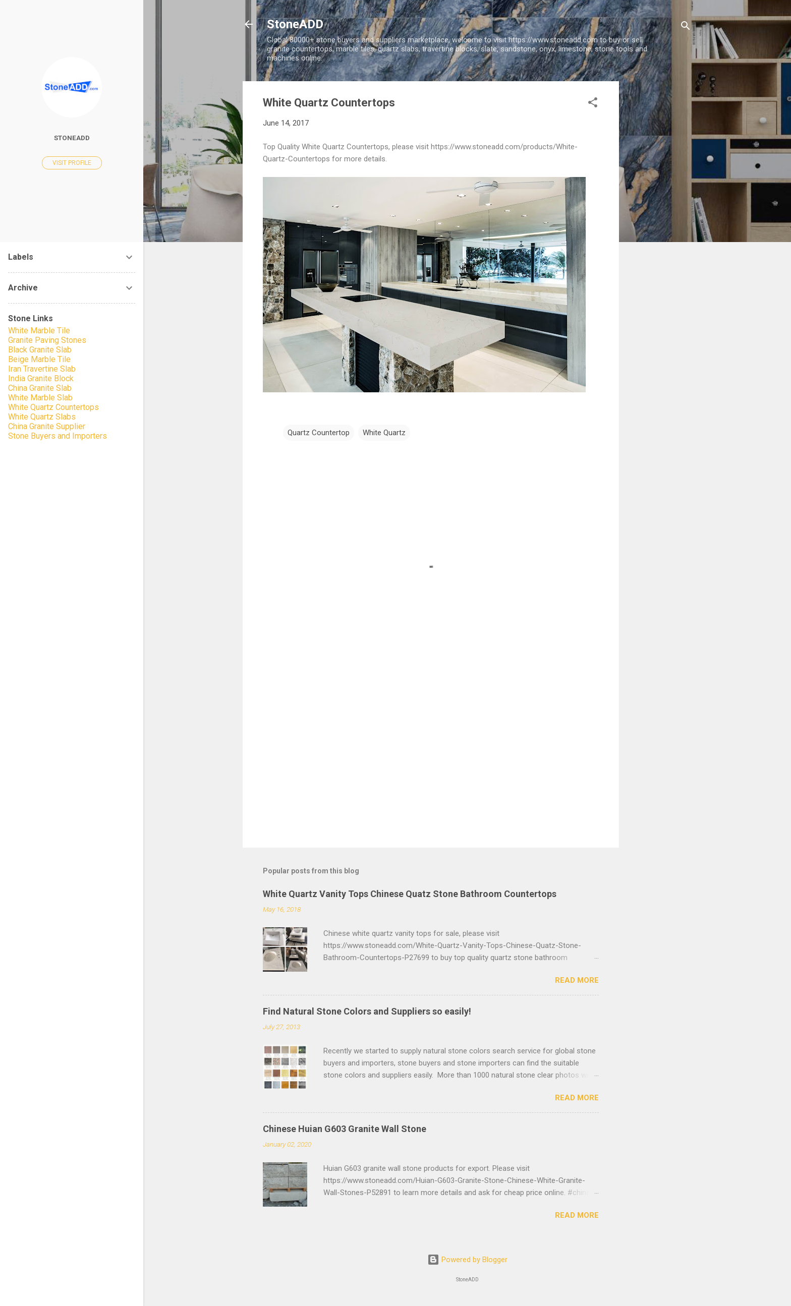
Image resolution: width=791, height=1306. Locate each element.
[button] (593, 104)
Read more (577, 980)
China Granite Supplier (46, 426)
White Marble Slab (40, 397)
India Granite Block (41, 378)
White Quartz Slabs (42, 417)
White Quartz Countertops (53, 407)
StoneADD (295, 24)
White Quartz (384, 432)
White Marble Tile (39, 330)
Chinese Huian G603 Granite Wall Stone (344, 1128)
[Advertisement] (659, 232)
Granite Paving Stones (47, 340)
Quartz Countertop (319, 432)
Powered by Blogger (467, 1259)
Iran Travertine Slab (42, 369)
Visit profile (71, 162)
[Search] (686, 27)
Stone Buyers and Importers (57, 436)
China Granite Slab (40, 388)
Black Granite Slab (40, 349)
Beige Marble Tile (39, 359)
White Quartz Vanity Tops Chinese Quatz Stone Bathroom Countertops (409, 893)
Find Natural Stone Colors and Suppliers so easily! (367, 1011)
